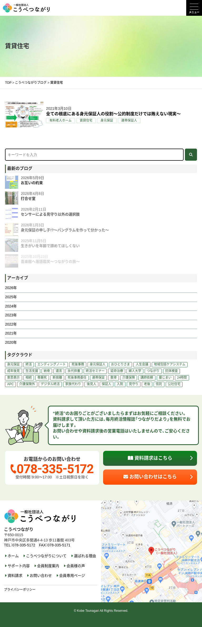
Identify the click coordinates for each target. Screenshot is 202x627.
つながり (153, 371)
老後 (147, 384)
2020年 (11, 342)
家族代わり (73, 384)
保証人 (106, 384)
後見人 (91, 384)
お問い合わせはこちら (150, 476)
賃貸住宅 (86, 120)
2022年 (11, 324)
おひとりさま (120, 364)
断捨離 (57, 377)
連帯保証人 (129, 120)
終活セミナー (95, 371)
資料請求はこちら (150, 458)
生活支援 (32, 371)
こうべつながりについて (46, 556)
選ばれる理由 (85, 556)
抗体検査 (171, 371)
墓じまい (165, 377)
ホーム (13, 556)
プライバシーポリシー (20, 590)
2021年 (11, 333)
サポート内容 (19, 566)
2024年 (11, 306)
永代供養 (74, 371)
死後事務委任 (77, 377)
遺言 (59, 371)
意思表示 (13, 377)
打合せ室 (28, 198)
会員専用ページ (72, 575)
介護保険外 (27, 384)
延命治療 (116, 371)
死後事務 (78, 364)
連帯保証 (98, 377)
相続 (29, 377)
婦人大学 (135, 371)
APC (10, 384)
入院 (120, 384)
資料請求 (15, 575)
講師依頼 (146, 377)
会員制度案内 (48, 566)
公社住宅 (174, 384)
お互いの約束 (32, 183)
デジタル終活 (50, 384)
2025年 (11, 297)
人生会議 (142, 364)
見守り (133, 384)
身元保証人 (97, 364)
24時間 (182, 377)
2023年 (11, 315)
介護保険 (128, 377)
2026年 (11, 288)
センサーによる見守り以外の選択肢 (50, 214)
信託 (159, 384)
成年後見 (13, 371)
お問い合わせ (41, 575)
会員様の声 (76, 566)
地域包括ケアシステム (169, 364)
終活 (29, 364)
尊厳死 (42, 377)
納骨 (47, 371)
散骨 (113, 377)
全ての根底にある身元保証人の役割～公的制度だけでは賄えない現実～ (113, 114)
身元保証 (106, 120)
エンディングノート (51, 364)
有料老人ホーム (60, 120)
